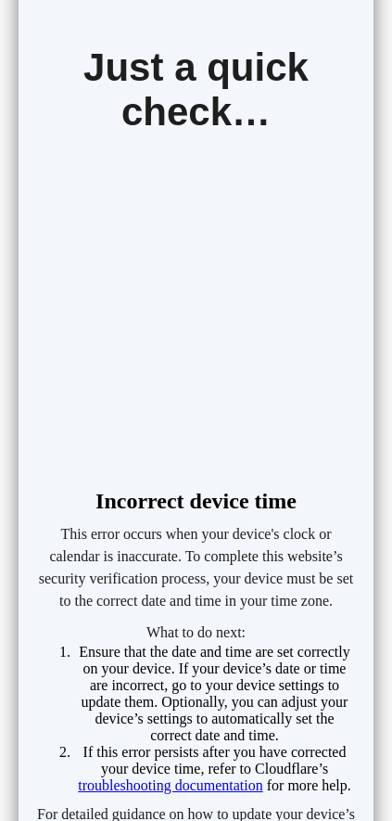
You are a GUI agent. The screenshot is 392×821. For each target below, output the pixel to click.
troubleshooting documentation (170, 785)
